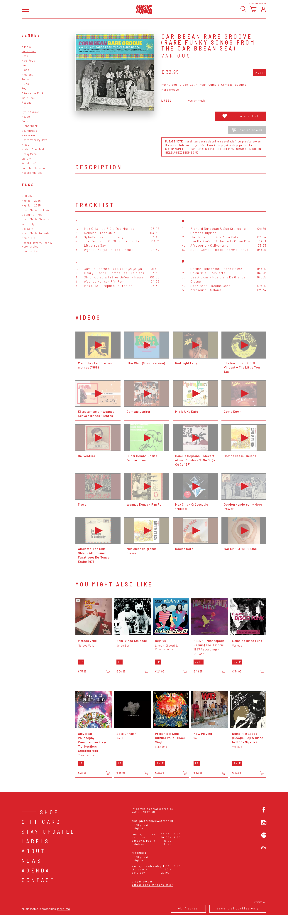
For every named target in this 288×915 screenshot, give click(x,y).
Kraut (25, 144)
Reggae (27, 102)
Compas (227, 84)
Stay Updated (49, 831)
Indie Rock (28, 98)
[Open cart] (253, 9)
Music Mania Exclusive (36, 210)
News (32, 860)
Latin (194, 84)
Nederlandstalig (32, 172)
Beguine (241, 84)
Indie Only (28, 224)
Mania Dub (28, 238)
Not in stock (247, 130)
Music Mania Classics (36, 219)
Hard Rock (28, 60)
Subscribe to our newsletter (152, 884)
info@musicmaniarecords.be (152, 808)
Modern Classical (33, 149)
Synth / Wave (30, 112)
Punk (25, 121)
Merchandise (30, 251)
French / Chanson (33, 168)
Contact (38, 880)
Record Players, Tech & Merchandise (37, 244)
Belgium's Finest (33, 214)
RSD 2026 (28, 196)
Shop (49, 812)
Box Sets (27, 228)
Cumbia (214, 84)
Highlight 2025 (31, 205)
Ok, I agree (188, 908)
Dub (24, 107)
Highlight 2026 (31, 200)
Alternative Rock (33, 93)
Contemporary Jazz (34, 140)
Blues (25, 83)
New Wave (28, 135)
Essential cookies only (238, 908)
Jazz (25, 65)
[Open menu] (25, 9)
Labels (36, 841)
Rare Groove (170, 89)
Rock (25, 56)
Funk (203, 84)
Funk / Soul (29, 51)
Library (26, 158)
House (26, 116)
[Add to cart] (108, 672)
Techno (26, 79)
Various (176, 55)
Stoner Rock (30, 125)
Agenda (36, 870)
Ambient (27, 74)
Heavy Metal (29, 154)
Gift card (41, 821)
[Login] (263, 9)
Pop (24, 88)
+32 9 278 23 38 (143, 811)
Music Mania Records (35, 233)
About (34, 850)
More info (63, 909)
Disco (25, 69)
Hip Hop (27, 46)
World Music (29, 163)
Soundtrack (29, 130)
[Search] (243, 9)
